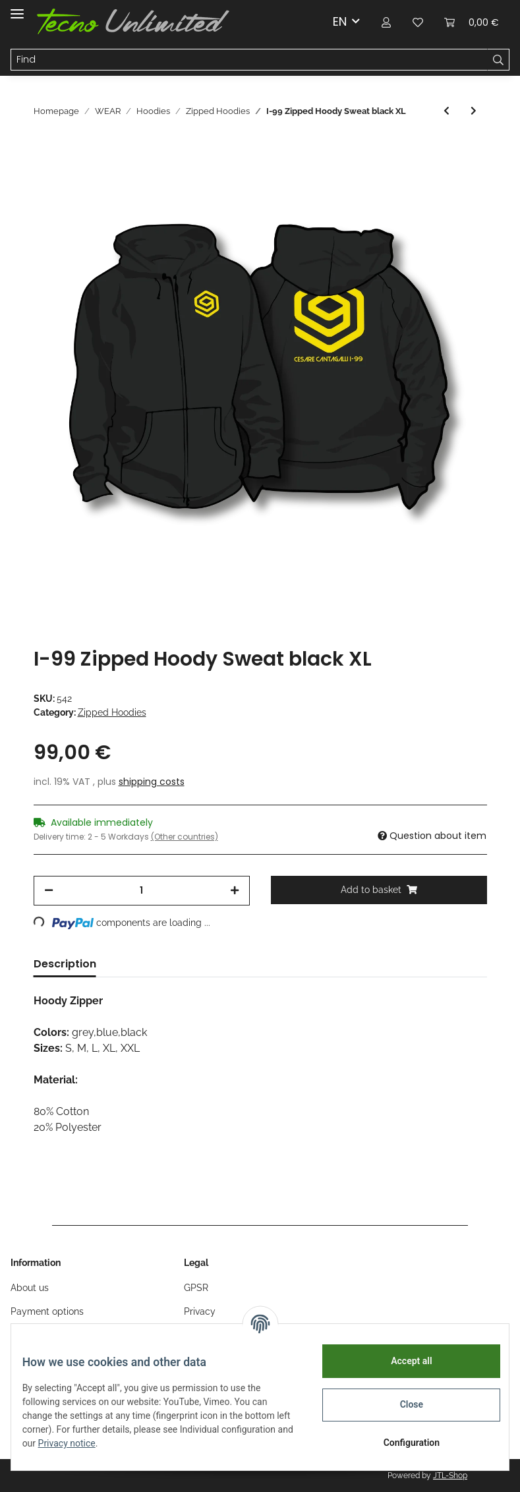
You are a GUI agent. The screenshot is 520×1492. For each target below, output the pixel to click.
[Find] (249, 60)
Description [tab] (65, 963)
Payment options (47, 1311)
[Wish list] (418, 21)
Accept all (401, 1361)
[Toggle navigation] (17, 8)
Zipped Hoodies (112, 712)
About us (30, 1287)
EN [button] (340, 21)
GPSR (196, 1287)
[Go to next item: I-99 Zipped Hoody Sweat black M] (473, 111)
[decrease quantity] (48, 890)
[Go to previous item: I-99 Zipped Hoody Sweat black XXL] (446, 111)
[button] (386, 21)
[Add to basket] (379, 890)
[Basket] (471, 21)
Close (401, 1404)
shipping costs (152, 781)
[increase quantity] (234, 890)
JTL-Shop (450, 1475)
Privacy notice (150, 1443)
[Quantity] (142, 890)
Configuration (401, 1442)
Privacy (200, 1311)
